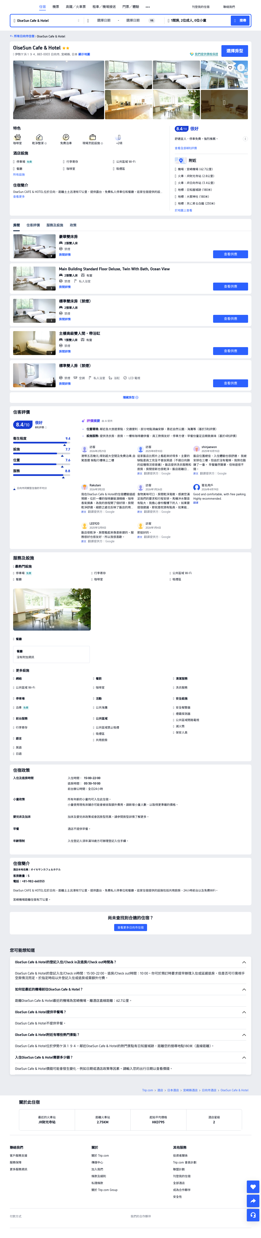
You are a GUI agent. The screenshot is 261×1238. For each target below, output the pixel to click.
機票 (55, 7)
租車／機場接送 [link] (104, 7)
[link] (201, 6)
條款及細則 (98, 1147)
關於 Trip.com (100, 1126)
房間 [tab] (16, 225)
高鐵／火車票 (76, 7)
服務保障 (15, 1133)
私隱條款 (97, 1154)
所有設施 (19, 174)
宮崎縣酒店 (190, 1061)
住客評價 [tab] (33, 225)
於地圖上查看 (183, 210)
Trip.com (147, 1061)
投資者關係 (180, 1126)
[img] (58, 90)
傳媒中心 (97, 1133)
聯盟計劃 (179, 1140)
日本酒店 (173, 1061)
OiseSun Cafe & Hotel (37, 48)
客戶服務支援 (18, 1126)
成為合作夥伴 (182, 1160)
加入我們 (97, 1140)
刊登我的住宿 (182, 1147)
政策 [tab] (73, 225)
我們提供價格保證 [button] (206, 54)
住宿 (42, 7)
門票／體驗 (130, 7)
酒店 (160, 1061)
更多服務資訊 (18, 1140)
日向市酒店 (209, 1061)
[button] (148, 7)
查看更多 (19, 196)
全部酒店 (179, 1154)
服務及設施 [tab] (54, 225)
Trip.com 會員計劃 (184, 1133)
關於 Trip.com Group (104, 1160)
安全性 (177, 1167)
